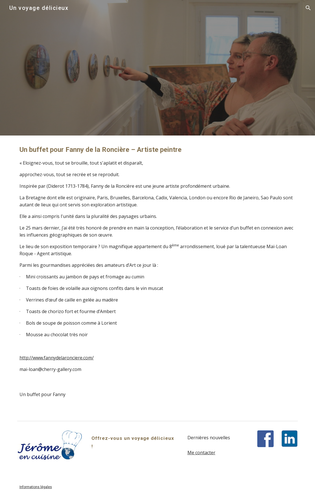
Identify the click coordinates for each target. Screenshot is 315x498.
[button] (308, 8)
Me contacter (201, 452)
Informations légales (35, 487)
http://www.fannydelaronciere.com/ (56, 358)
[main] (157, 258)
